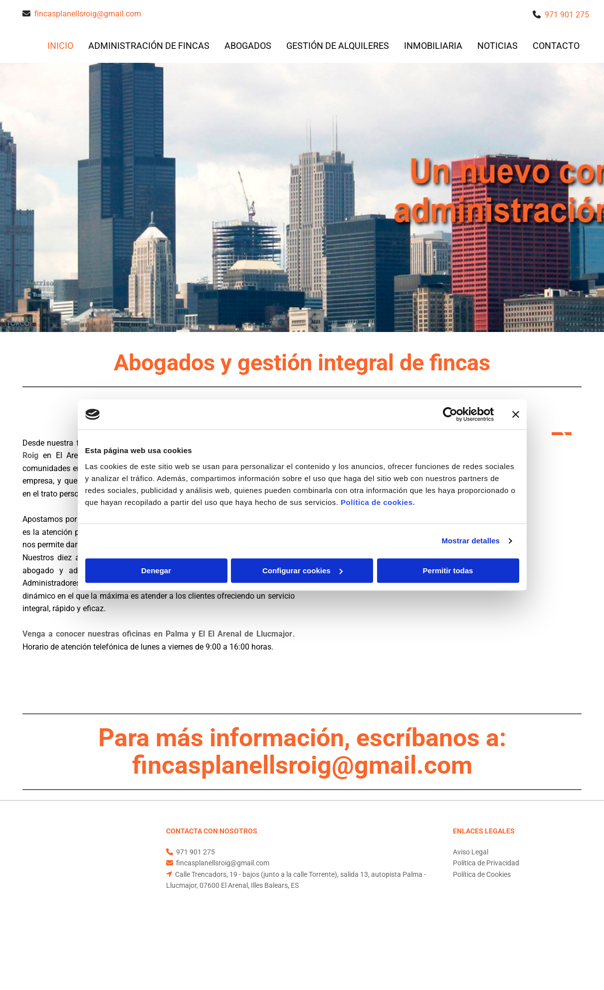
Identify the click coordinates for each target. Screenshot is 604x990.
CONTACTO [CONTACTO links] (556, 45)
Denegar (156, 570)
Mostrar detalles (470, 540)
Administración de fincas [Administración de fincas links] (148, 45)
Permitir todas (448, 570)
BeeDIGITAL (563, 946)
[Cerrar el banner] (515, 414)
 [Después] (562, 434)
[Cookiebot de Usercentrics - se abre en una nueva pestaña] (450, 414)
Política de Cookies (482, 874)
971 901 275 (567, 14)
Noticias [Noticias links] (497, 45)
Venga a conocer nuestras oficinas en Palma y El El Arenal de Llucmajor (157, 634)
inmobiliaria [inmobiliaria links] (433, 45)
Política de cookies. (378, 502)
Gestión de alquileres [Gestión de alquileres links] (337, 45)
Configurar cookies (302, 570)
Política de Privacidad (486, 863)
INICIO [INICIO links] (60, 45)
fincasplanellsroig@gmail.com (87, 13)
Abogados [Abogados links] (247, 45)
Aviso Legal (470, 852)
